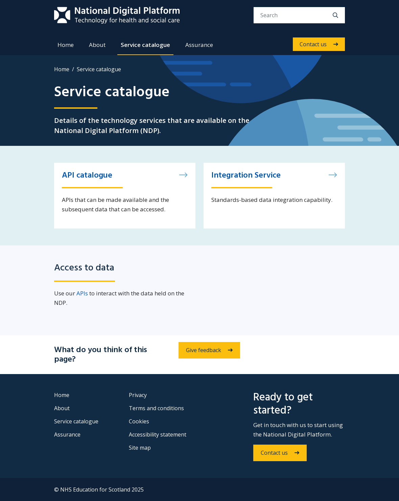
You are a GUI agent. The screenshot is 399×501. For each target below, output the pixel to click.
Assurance (199, 45)
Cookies (139, 421)
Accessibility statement (157, 434)
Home (65, 45)
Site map (140, 447)
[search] (335, 15)
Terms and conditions (156, 408)
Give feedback (203, 350)
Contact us (313, 44)
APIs (82, 293)
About (97, 45)
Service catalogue (145, 45)
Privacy (138, 395)
